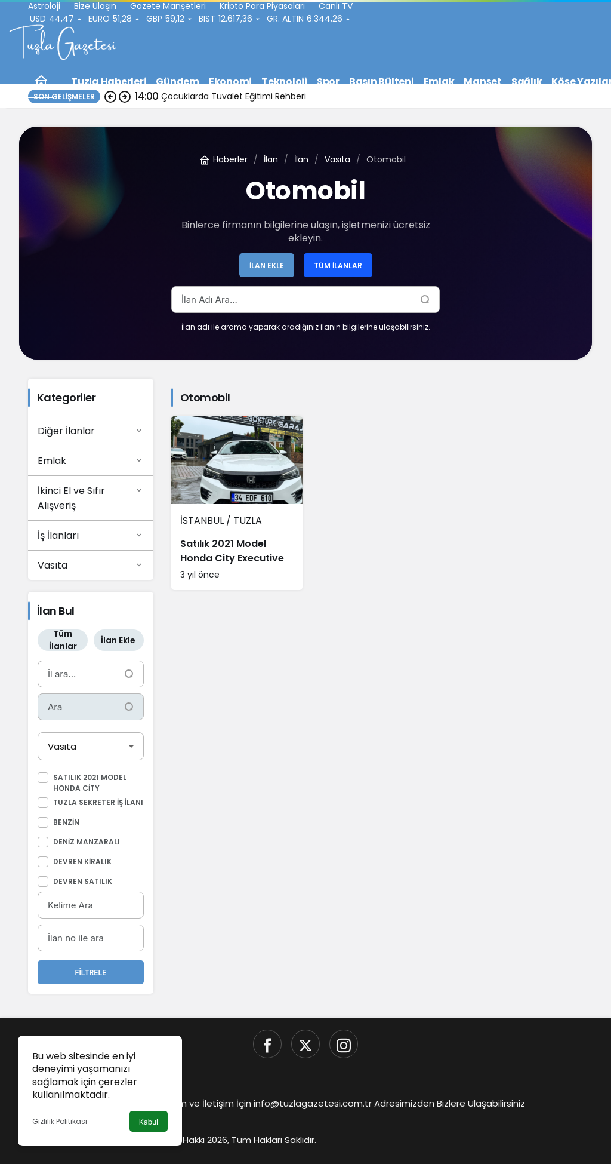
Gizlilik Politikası (59, 1121)
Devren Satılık (82, 881)
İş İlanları (91, 535)
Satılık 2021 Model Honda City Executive (232, 551)
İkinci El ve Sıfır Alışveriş (91, 497)
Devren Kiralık (82, 861)
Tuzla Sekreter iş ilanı (98, 802)
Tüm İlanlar (338, 265)
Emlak (91, 460)
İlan (271, 159)
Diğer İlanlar (91, 430)
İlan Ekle (266, 265)
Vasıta (91, 565)
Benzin (66, 822)
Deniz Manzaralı (86, 842)
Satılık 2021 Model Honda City (89, 782)
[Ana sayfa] (41, 81)
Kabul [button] (148, 1121)
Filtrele (90, 972)
